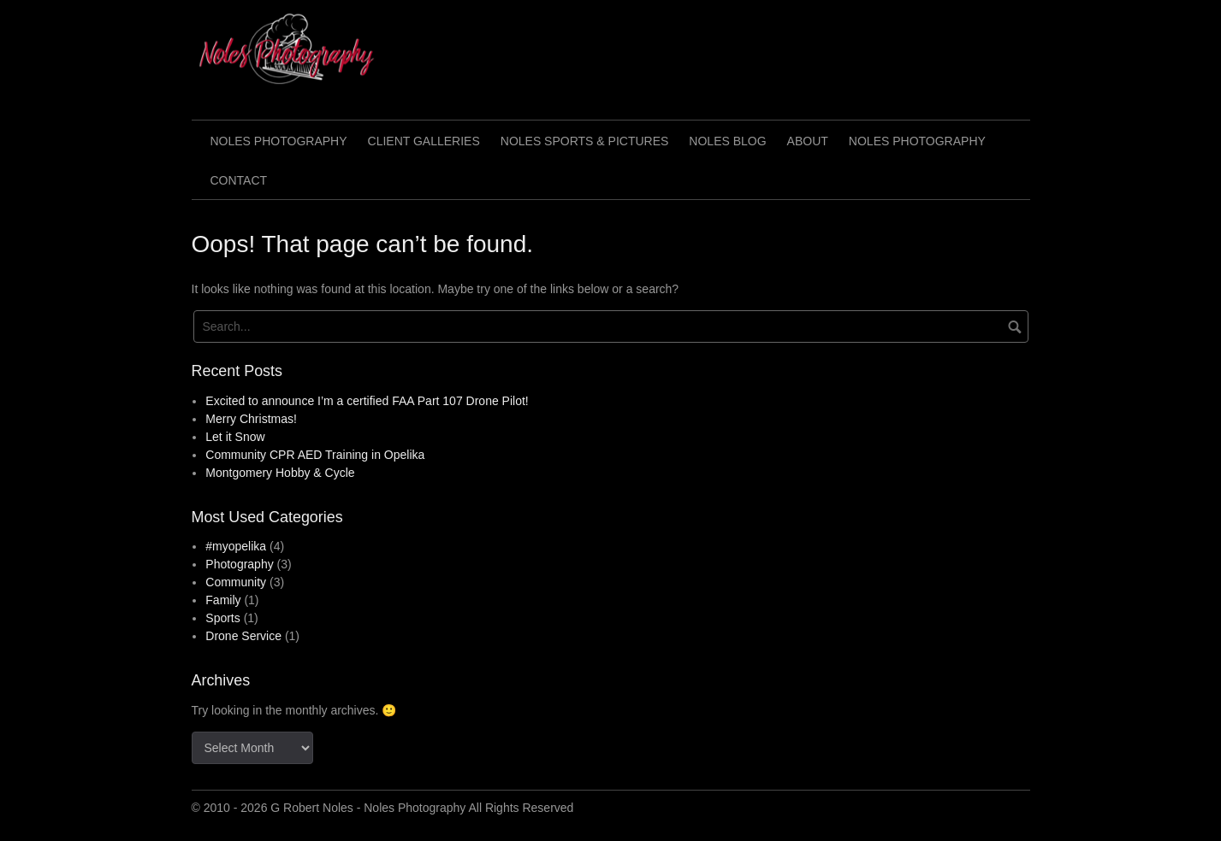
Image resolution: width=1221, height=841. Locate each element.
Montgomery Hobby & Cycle (279, 472)
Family (222, 600)
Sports (222, 618)
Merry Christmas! (251, 419)
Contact (239, 180)
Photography (239, 564)
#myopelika (235, 546)
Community (235, 582)
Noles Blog (727, 141)
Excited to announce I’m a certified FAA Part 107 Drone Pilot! (366, 401)
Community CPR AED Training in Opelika (314, 455)
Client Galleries (424, 141)
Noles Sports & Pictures (585, 141)
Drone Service (243, 636)
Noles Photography (278, 141)
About (807, 141)
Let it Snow (234, 437)
